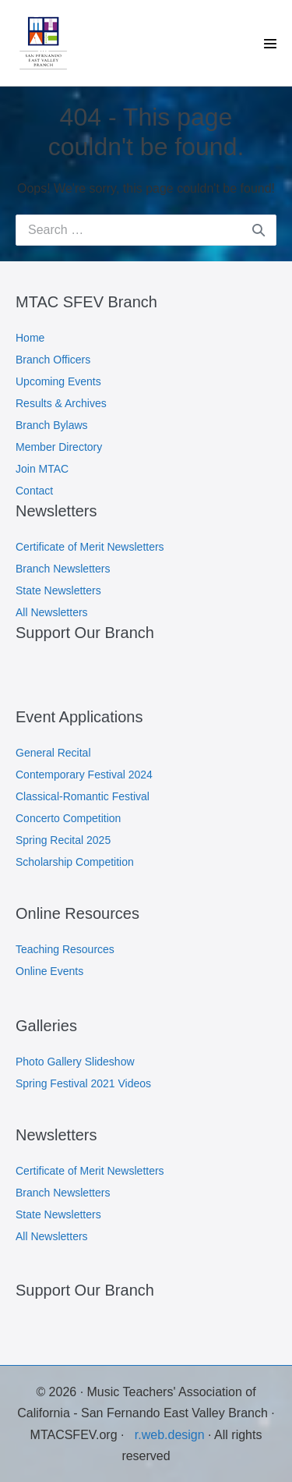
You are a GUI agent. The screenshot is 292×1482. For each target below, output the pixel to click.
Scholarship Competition (75, 862)
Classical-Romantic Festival (83, 796)
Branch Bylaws (52, 425)
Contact (34, 490)
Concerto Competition (68, 818)
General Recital (53, 752)
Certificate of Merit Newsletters (90, 547)
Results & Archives (61, 403)
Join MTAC (42, 469)
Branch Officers (53, 359)
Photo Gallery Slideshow (75, 1061)
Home (30, 338)
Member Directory (59, 447)
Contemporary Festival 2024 (84, 774)
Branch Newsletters (63, 568)
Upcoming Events (58, 381)
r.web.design (171, 1434)
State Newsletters (58, 590)
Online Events (49, 971)
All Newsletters (52, 612)
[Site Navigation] (270, 43)
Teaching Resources (65, 949)
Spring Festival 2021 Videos (83, 1083)
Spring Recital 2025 (63, 840)
